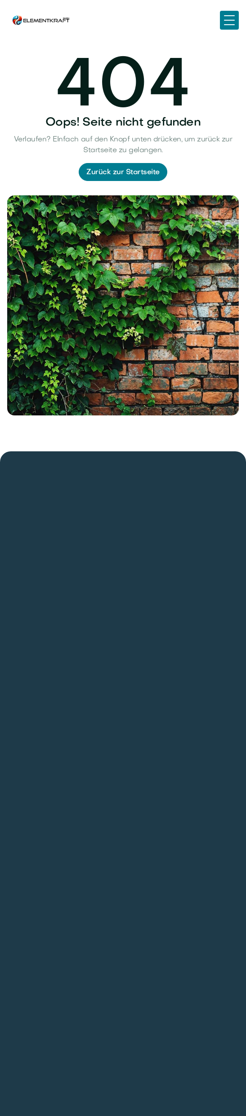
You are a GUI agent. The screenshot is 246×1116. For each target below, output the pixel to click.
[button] (229, 20)
